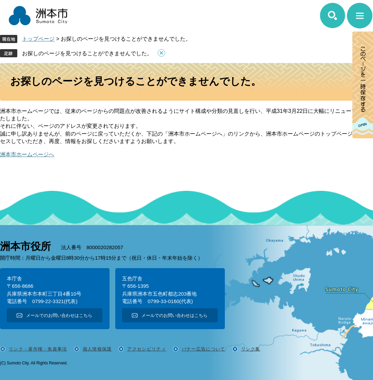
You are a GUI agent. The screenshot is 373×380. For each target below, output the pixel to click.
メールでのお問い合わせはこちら (59, 315)
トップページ (38, 39)
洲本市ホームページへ (27, 154)
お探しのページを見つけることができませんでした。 (87, 53)
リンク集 (250, 349)
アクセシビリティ (146, 349)
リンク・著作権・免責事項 (38, 349)
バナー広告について (203, 349)
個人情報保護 (97, 349)
